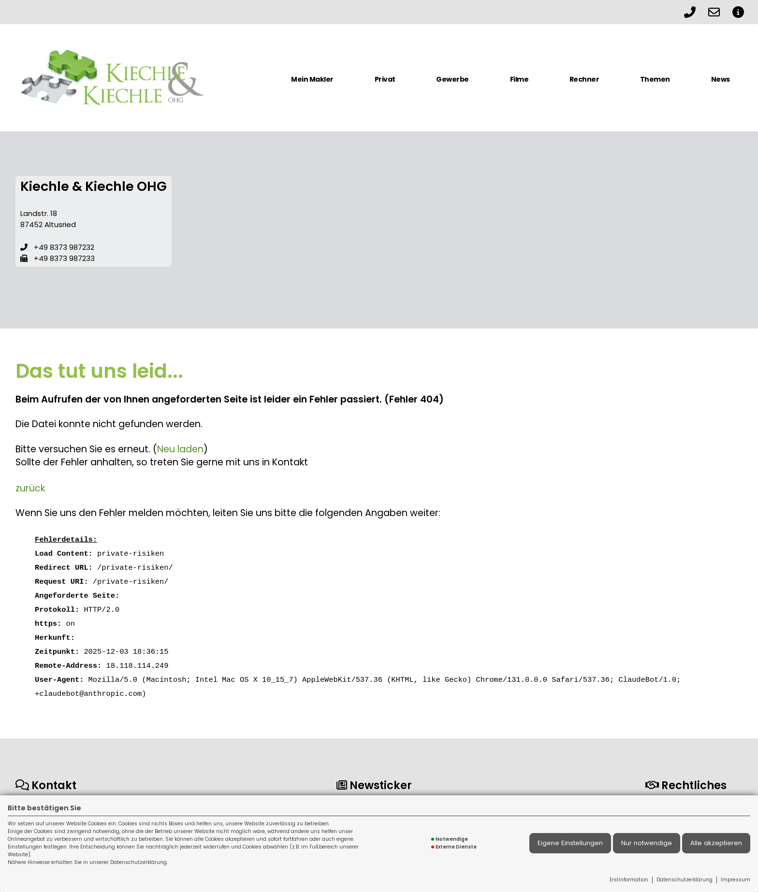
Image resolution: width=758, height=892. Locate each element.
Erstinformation (629, 880)
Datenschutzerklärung (684, 880)
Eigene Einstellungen (570, 843)
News (720, 79)
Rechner (584, 79)
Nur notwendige (646, 843)
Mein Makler (312, 79)
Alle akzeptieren (716, 843)
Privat (385, 79)
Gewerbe (452, 79)
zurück (30, 488)
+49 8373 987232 (64, 247)
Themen (655, 79)
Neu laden (180, 449)
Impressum (735, 880)
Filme (519, 79)
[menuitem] (312, 83)
